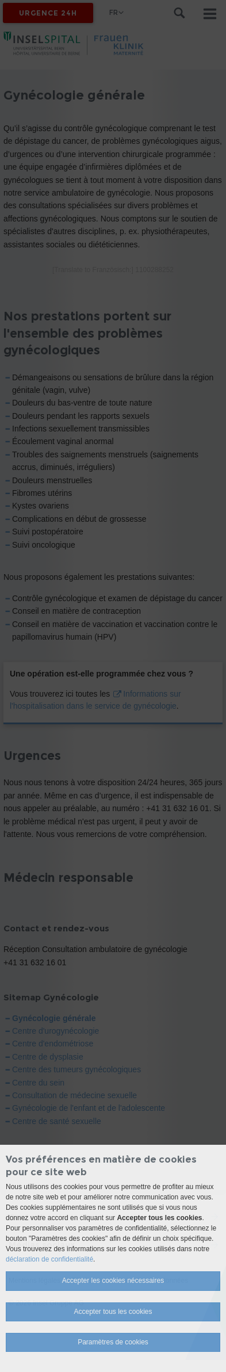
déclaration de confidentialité (49, 1259)
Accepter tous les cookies (113, 1312)
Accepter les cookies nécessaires (113, 1281)
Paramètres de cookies (113, 1342)
